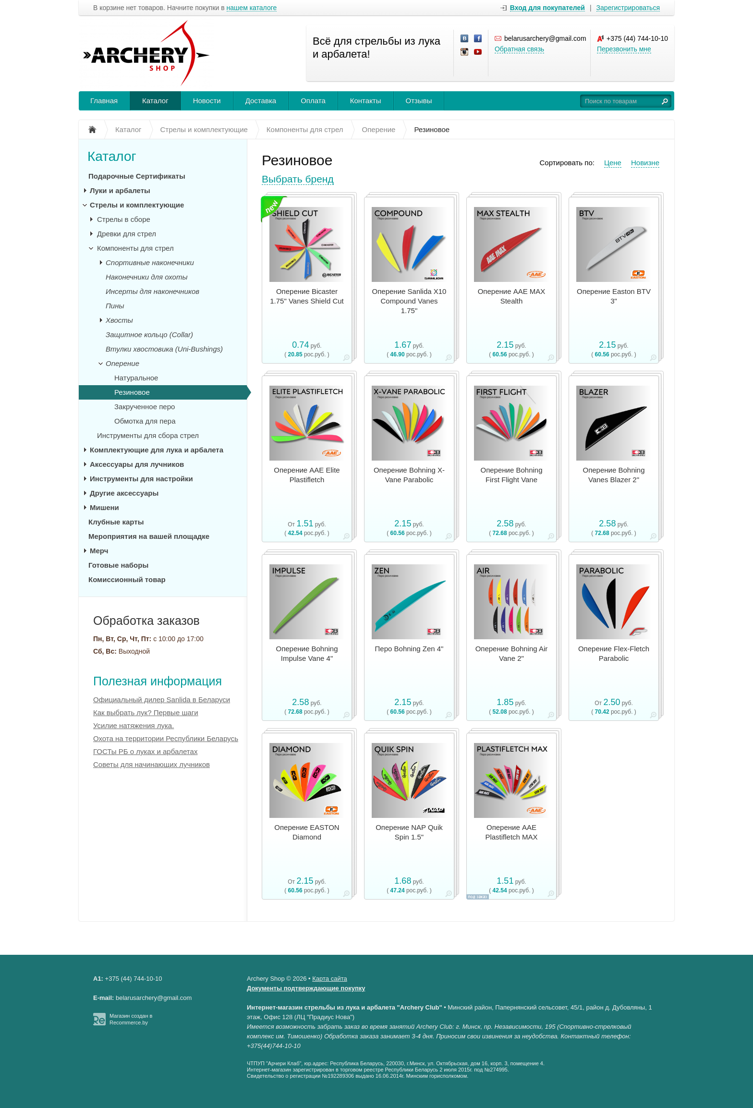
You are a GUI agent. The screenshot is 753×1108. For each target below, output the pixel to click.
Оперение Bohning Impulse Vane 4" (307, 653)
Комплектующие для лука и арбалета (156, 450)
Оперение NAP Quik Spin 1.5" (409, 832)
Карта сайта (329, 978)
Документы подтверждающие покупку (306, 988)
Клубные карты (116, 522)
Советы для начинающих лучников (151, 764)
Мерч (99, 551)
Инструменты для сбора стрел (148, 435)
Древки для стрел (126, 234)
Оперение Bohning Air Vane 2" (511, 653)
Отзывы (419, 101)
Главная (104, 101)
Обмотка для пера (144, 421)
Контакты (365, 101)
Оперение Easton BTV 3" (614, 296)
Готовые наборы (118, 565)
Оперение (122, 363)
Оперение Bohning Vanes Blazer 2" (613, 475)
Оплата (313, 101)
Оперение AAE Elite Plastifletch (307, 475)
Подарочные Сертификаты (136, 176)
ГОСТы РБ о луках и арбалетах (145, 751)
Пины (115, 306)
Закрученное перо (144, 406)
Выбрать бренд (298, 178)
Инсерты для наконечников (152, 291)
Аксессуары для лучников (137, 464)
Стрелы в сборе (123, 219)
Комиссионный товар (127, 579)
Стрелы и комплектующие (137, 205)
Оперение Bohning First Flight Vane (511, 475)
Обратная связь (519, 49)
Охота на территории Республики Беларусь (165, 738)
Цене (612, 162)
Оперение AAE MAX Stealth (512, 296)
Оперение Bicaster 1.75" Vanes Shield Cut (306, 296)
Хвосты (119, 320)
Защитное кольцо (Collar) (149, 334)
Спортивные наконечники (150, 262)
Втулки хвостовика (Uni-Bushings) (164, 349)
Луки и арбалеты (120, 190)
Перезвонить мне (624, 49)
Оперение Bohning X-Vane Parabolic (409, 475)
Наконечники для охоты (146, 277)
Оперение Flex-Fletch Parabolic (613, 653)
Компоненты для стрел (135, 248)
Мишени (104, 507)
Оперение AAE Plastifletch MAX (511, 832)
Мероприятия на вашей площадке (148, 536)
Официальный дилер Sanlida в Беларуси (161, 699)
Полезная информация (157, 681)
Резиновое (132, 392)
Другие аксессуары (124, 493)
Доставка (260, 101)
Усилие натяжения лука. (133, 725)
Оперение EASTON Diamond (306, 832)
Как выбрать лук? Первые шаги (145, 712)
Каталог (155, 101)
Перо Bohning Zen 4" (409, 649)
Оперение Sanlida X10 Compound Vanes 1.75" (409, 301)
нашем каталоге (252, 8)
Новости (207, 101)
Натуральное (136, 378)
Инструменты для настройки (141, 479)
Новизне (645, 162)
